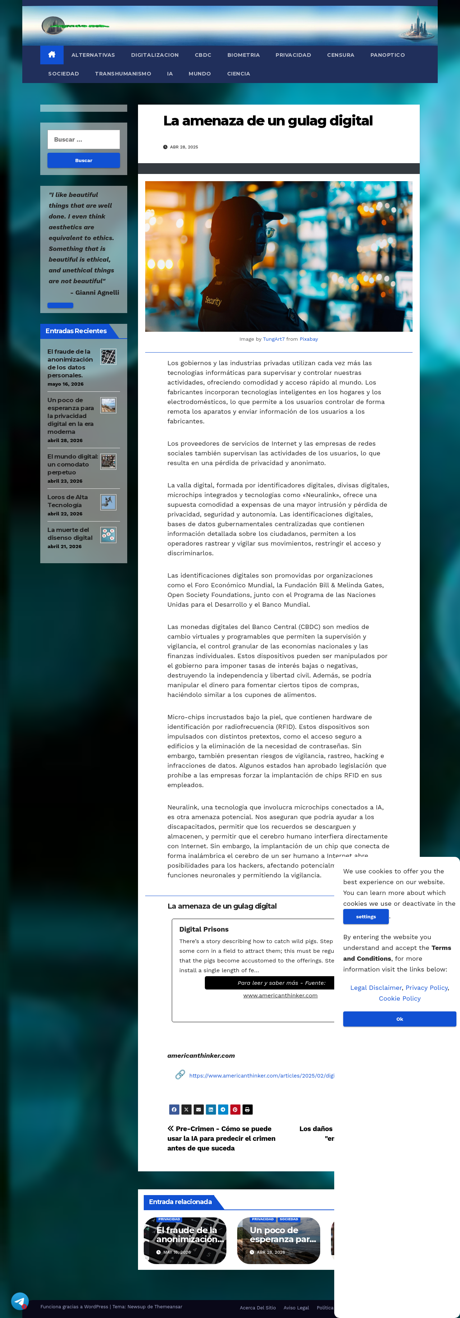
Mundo (200, 73)
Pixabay (309, 339)
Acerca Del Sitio (258, 1307)
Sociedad (63, 73)
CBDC (203, 55)
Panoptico (388, 55)
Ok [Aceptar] (399, 1019)
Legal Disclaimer (376, 987)
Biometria (243, 55)
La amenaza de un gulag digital (268, 120)
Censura (341, 55)
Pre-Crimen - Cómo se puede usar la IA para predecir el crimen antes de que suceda (221, 1138)
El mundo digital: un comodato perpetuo (72, 464)
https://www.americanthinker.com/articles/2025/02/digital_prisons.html (283, 1076)
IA (170, 73)
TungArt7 (274, 339)
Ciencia (238, 73)
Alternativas (93, 55)
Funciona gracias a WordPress (75, 1306)
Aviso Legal (296, 1307)
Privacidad (293, 55)
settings (366, 916)
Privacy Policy (427, 987)
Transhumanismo (123, 73)
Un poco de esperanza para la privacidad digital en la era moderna (70, 415)
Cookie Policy (399, 998)
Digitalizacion (155, 55)
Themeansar (169, 1306)
